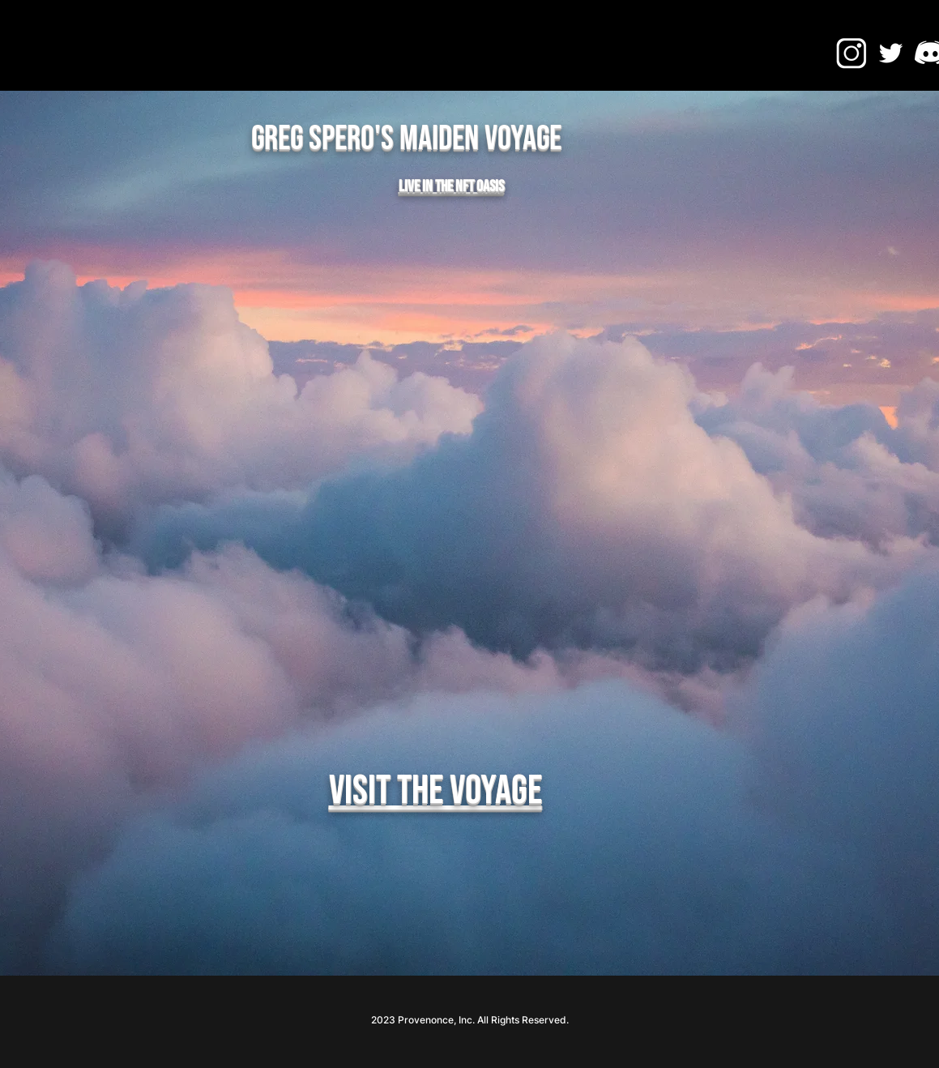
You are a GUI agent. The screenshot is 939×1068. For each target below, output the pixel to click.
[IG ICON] (851, 53)
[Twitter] (891, 53)
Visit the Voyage (435, 791)
